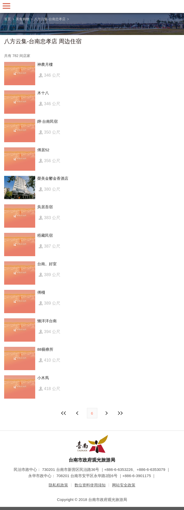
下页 (78, 413)
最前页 (63, 413)
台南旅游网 (92, 6)
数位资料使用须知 (90, 485)
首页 (7, 19)
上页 (106, 413)
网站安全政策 (123, 485)
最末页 (120, 413)
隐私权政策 (58, 485)
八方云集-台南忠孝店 (49, 19)
